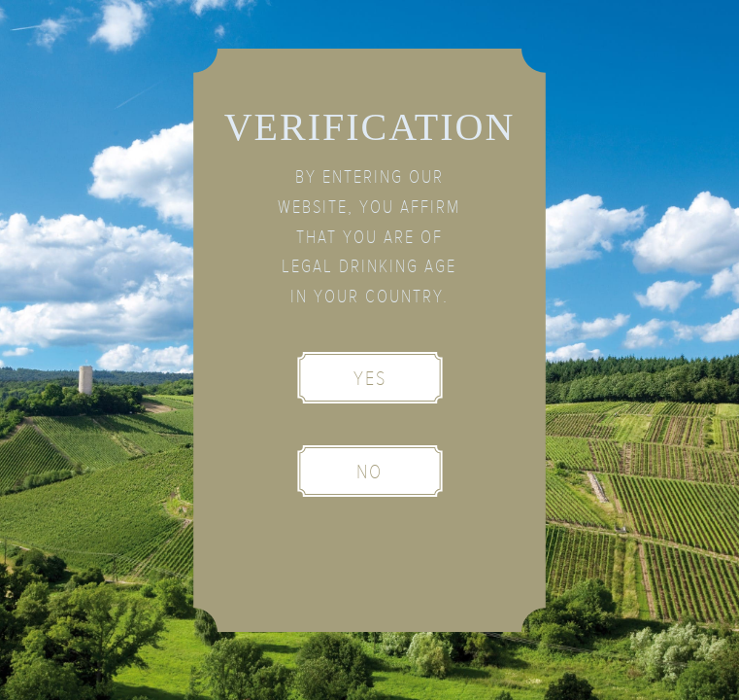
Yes (369, 379)
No (369, 472)
